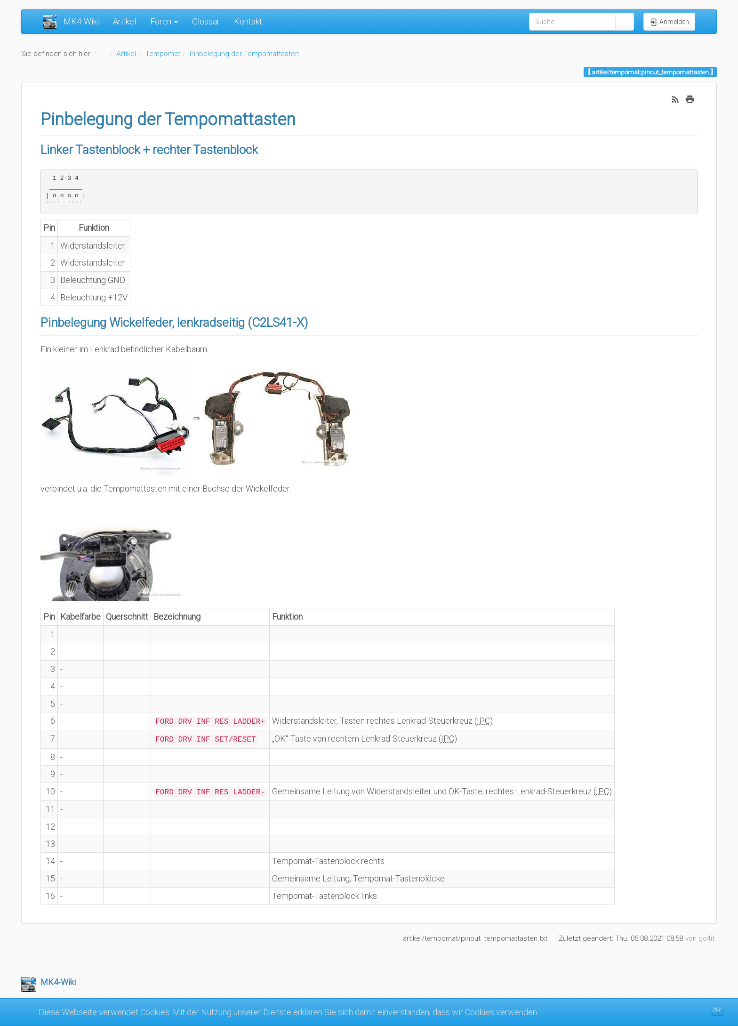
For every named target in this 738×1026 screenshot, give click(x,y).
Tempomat (162, 53)
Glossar (206, 21)
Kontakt (248, 21)
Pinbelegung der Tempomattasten (244, 53)
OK (717, 1010)
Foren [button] (164, 21)
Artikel (124, 21)
